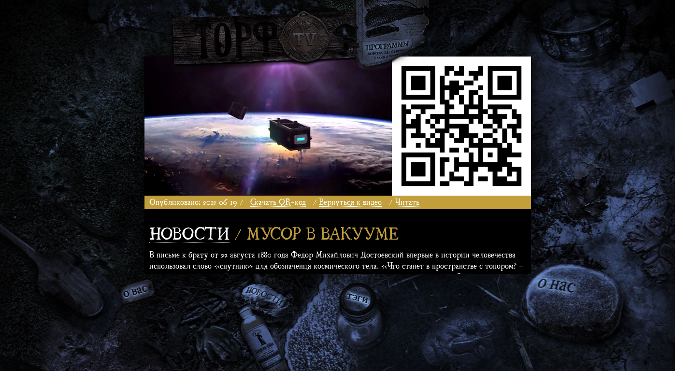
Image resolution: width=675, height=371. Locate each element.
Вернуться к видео (350, 201)
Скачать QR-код (278, 201)
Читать (407, 201)
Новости (189, 232)
